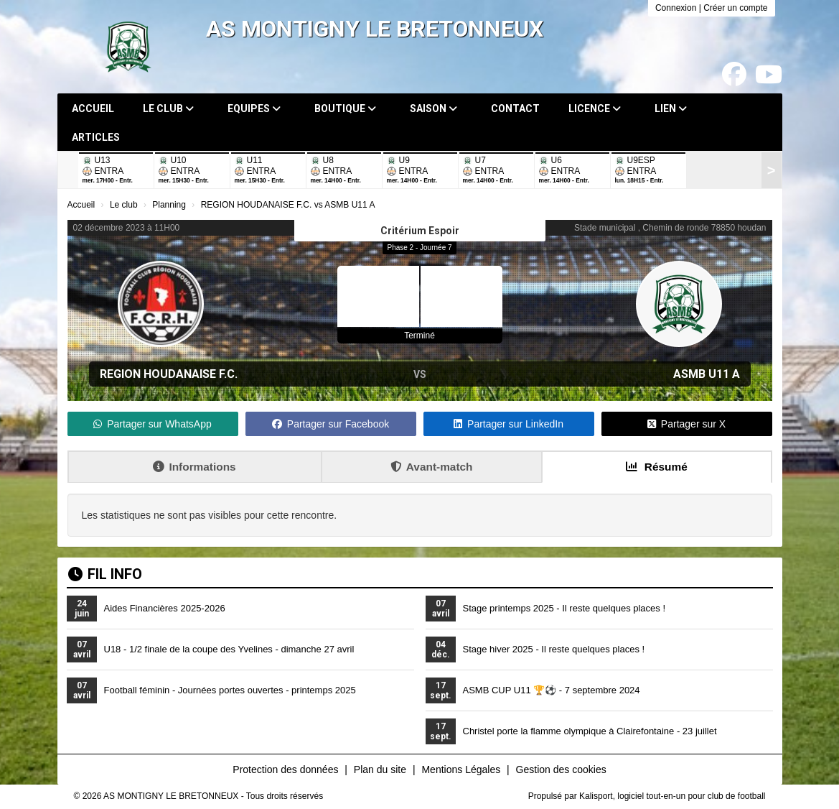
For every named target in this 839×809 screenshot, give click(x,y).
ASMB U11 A (706, 374)
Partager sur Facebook (330, 424)
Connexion (675, 8)
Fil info (105, 574)
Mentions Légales (460, 769)
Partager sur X (686, 424)
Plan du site (380, 769)
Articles (96, 137)
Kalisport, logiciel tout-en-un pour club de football (672, 796)
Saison (433, 108)
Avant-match (431, 467)
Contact (515, 108)
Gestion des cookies (561, 769)
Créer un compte (735, 8)
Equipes (254, 108)
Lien (671, 108)
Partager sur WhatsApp (152, 424)
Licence (594, 108)
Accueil (93, 108)
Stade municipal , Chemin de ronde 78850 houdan (670, 228)
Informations (194, 467)
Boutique (345, 108)
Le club (168, 108)
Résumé (657, 467)
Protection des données (285, 769)
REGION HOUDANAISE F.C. (169, 374)
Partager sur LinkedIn (508, 424)
